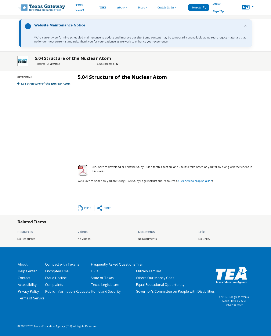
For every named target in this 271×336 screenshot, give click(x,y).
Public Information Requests (67, 291)
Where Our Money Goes (155, 278)
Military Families (149, 271)
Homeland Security (106, 291)
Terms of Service (31, 298)
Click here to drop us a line (195, 181)
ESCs (94, 271)
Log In (217, 3)
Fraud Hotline (56, 278)
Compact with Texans (62, 264)
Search (199, 7)
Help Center (27, 271)
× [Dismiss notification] (245, 26)
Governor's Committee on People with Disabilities (175, 291)
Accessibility (27, 284)
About (23, 264)
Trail (139, 264)
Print (87, 208)
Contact (24, 278)
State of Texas (102, 278)
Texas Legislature (105, 284)
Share (107, 208)
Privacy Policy (28, 291)
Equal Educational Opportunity (160, 284)
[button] (248, 7)
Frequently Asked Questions (113, 264)
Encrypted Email (57, 271)
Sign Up (218, 11)
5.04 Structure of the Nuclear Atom (46, 83)
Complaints (54, 284)
